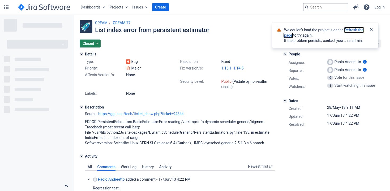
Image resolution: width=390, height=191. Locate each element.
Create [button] (160, 7)
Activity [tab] (165, 167)
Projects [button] (116, 7)
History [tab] (148, 167)
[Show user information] (365, 62)
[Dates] (285, 101)
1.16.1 (226, 68)
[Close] (371, 30)
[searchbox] (325, 7)
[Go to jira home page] (44, 7)
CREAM (101, 23)
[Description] (81, 107)
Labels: (91, 93)
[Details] (81, 54)
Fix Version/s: (191, 68)
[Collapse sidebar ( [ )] (66, 186)
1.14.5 (238, 68)
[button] (6, 7)
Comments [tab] (106, 167)
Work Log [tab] (128, 167)
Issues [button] (137, 7)
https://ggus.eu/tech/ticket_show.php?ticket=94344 (141, 114)
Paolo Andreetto (109, 179)
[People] (285, 54)
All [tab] (90, 167)
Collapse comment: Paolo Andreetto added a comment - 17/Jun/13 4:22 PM (89, 179)
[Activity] (81, 156)
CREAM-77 (122, 23)
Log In (380, 7)
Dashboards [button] (91, 7)
